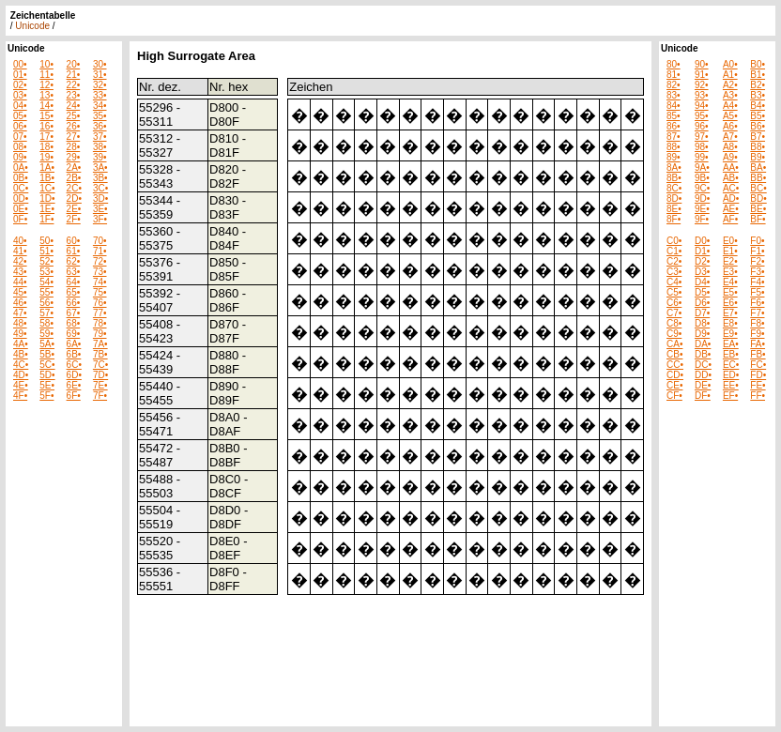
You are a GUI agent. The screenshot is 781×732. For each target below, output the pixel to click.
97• (702, 136)
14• (46, 105)
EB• (731, 354)
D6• (702, 302)
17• (46, 136)
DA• (703, 344)
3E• (100, 209)
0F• (20, 219)
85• (673, 116)
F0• (757, 241)
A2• (730, 85)
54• (46, 282)
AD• (731, 198)
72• (100, 261)
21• (74, 74)
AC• (731, 188)
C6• (673, 302)
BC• (758, 188)
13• (46, 95)
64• (74, 282)
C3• (673, 272)
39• (100, 157)
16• (46, 126)
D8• (702, 323)
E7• (730, 313)
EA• (731, 344)
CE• (674, 385)
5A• (46, 344)
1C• (46, 188)
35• (100, 116)
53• (46, 272)
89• (673, 157)
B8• (757, 147)
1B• (46, 178)
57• (46, 313)
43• (20, 272)
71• (100, 251)
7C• (100, 364)
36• (100, 126)
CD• (674, 375)
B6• (757, 126)
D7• (702, 313)
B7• (757, 136)
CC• (674, 364)
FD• (758, 375)
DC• (703, 364)
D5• (702, 292)
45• (20, 292)
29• (74, 157)
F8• (757, 323)
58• (46, 323)
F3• (757, 272)
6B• (74, 354)
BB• (758, 178)
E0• (730, 241)
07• (20, 136)
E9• (730, 333)
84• (673, 105)
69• (74, 333)
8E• (673, 209)
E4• (730, 282)
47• (20, 313)
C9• (673, 333)
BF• (757, 219)
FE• (757, 385)
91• (702, 74)
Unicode (32, 26)
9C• (702, 188)
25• (74, 116)
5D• (46, 375)
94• (702, 105)
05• (20, 116)
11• (46, 74)
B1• (757, 74)
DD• (703, 375)
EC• (731, 364)
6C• (74, 364)
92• (702, 85)
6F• (74, 395)
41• (20, 251)
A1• (730, 74)
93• (702, 95)
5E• (46, 385)
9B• (702, 178)
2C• (74, 188)
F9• (757, 333)
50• (46, 241)
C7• (673, 313)
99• (702, 157)
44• (20, 282)
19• (46, 157)
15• (46, 116)
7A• (100, 344)
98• (702, 147)
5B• (46, 354)
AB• (731, 178)
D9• (702, 333)
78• (100, 323)
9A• (702, 167)
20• (74, 64)
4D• (20, 375)
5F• (46, 395)
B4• (757, 105)
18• (46, 147)
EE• (731, 385)
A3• (730, 95)
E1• (730, 251)
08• (20, 147)
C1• (673, 251)
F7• (757, 313)
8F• (673, 219)
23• (74, 95)
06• (20, 126)
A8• (730, 147)
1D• (46, 198)
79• (100, 333)
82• (673, 85)
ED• (731, 375)
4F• (20, 395)
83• (673, 95)
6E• (74, 385)
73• (100, 272)
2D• (74, 198)
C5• (673, 292)
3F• (100, 219)
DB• (703, 354)
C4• (673, 282)
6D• (74, 375)
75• (100, 292)
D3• (702, 272)
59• (46, 333)
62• (74, 261)
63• (74, 272)
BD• (758, 198)
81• (673, 74)
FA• (757, 344)
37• (100, 136)
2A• (74, 167)
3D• (100, 198)
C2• (673, 261)
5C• (46, 364)
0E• (20, 209)
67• (74, 313)
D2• (702, 261)
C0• (673, 241)
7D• (100, 375)
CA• (674, 344)
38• (100, 147)
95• (702, 116)
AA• (731, 167)
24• (74, 105)
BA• (758, 167)
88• (673, 147)
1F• (46, 219)
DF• (703, 395)
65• (74, 292)
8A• (673, 167)
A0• (730, 64)
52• (46, 261)
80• (673, 64)
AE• (731, 209)
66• (74, 302)
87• (673, 136)
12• (46, 85)
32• (100, 85)
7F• (100, 395)
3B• (100, 178)
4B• (20, 354)
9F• (702, 219)
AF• (730, 219)
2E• (74, 209)
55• (46, 292)
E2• (730, 261)
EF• (730, 395)
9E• (702, 209)
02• (20, 85)
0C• (20, 188)
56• (46, 302)
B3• (757, 95)
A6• (730, 126)
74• (100, 282)
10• (46, 64)
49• (20, 333)
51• (46, 251)
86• (673, 126)
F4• (757, 282)
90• (702, 64)
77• (100, 313)
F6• (757, 302)
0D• (20, 198)
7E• (100, 385)
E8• (730, 323)
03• (20, 95)
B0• (757, 64)
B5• (757, 116)
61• (74, 251)
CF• (674, 395)
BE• (758, 209)
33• (100, 95)
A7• (730, 136)
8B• (673, 178)
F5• (757, 292)
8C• (673, 188)
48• (20, 323)
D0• (702, 241)
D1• (702, 251)
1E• (46, 209)
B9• (757, 157)
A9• (730, 157)
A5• (730, 116)
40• (20, 241)
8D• (673, 198)
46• (20, 302)
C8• (673, 323)
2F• (74, 219)
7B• (100, 354)
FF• (757, 395)
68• (74, 323)
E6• (730, 302)
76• (100, 302)
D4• (702, 282)
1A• (46, 167)
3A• (100, 167)
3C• (100, 188)
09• (20, 157)
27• (74, 136)
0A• (20, 167)
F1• (757, 251)
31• (100, 74)
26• (74, 126)
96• (702, 126)
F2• (757, 261)
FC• (758, 364)
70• (100, 241)
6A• (74, 344)
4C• (20, 364)
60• (74, 241)
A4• (730, 105)
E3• (730, 272)
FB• (757, 354)
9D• (702, 198)
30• (100, 64)
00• (20, 64)
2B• (74, 178)
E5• (730, 292)
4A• (20, 344)
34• (100, 105)
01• (20, 74)
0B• (20, 178)
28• (74, 147)
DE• (703, 385)
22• (74, 85)
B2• (757, 85)
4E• (20, 385)
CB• (674, 354)
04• (20, 105)
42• (20, 261)
